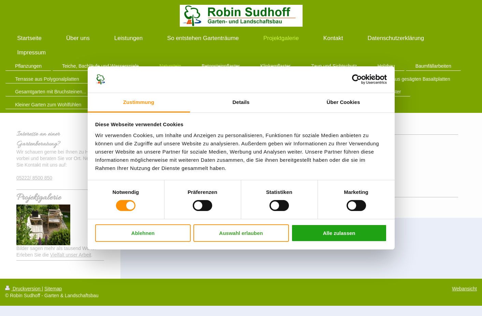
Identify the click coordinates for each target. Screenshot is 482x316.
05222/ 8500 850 (34, 178)
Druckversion (23, 288)
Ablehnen (143, 233)
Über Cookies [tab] (343, 102)
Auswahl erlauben (241, 233)
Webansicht (464, 288)
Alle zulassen (339, 233)
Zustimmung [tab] (138, 102)
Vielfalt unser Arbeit (70, 255)
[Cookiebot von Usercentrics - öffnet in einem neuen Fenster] (357, 79)
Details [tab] (241, 102)
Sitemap (53, 288)
